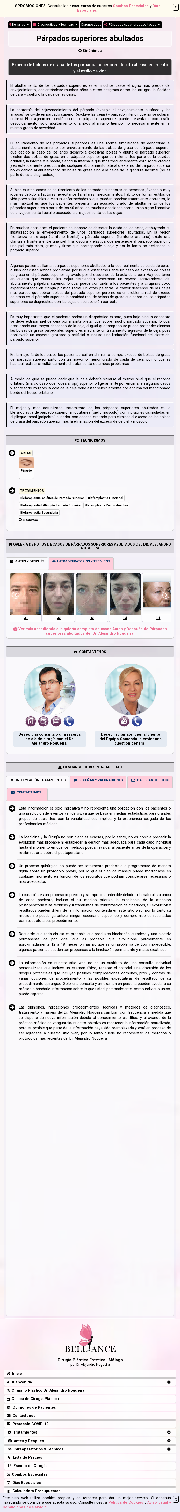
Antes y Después (25, 1441)
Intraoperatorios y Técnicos (35, 1449)
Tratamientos (22, 1432)
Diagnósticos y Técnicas (54, 24)
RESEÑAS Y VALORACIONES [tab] (98, 780)
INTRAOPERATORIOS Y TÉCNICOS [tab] (81, 561)
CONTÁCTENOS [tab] (26, 792)
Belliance (17, 24)
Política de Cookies (125, 1502)
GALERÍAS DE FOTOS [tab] (150, 780)
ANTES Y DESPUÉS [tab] (27, 561)
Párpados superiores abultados (130, 24)
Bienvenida (19, 1382)
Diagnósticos (91, 24)
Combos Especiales (131, 6)
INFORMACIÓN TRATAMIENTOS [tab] (38, 780)
